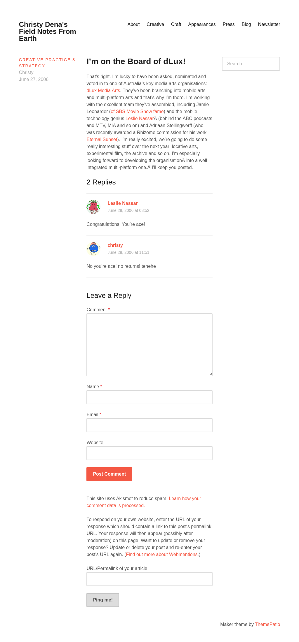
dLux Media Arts (103, 90)
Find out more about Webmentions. (162, 554)
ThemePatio (267, 624)
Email (93, 414)
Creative (155, 24)
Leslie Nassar (140, 118)
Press (229, 24)
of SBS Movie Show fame (137, 111)
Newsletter (269, 24)
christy (115, 245)
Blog (246, 24)
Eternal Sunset (101, 139)
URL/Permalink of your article (116, 568)
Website (94, 442)
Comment (98, 309)
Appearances (202, 24)
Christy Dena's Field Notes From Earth (47, 31)
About (133, 24)
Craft (176, 24)
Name (94, 386)
